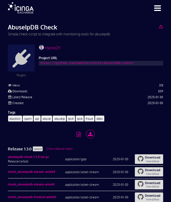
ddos (99, 118)
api (37, 118)
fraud (89, 118)
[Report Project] (160, 26)
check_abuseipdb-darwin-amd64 (31, 171)
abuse (47, 118)
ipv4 (70, 118)
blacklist (15, 118)
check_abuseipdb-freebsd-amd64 (32, 197)
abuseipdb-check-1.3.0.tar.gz (28, 157)
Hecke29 (49, 47)
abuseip (59, 118)
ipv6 (79, 118)
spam (28, 118)
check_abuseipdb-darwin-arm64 (31, 184)
